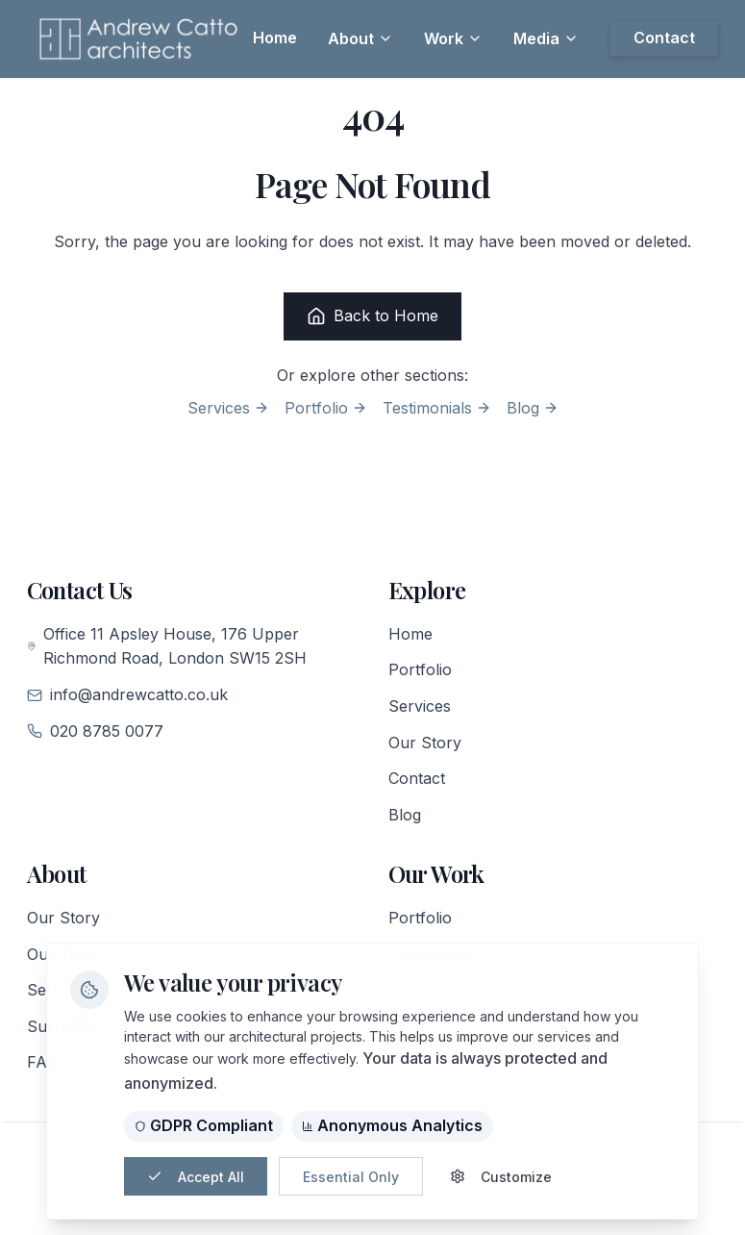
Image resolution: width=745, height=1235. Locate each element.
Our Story (424, 742)
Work (453, 38)
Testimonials (437, 407)
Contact (416, 778)
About (360, 38)
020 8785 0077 (95, 731)
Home (410, 633)
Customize (501, 1177)
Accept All (195, 1177)
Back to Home (372, 316)
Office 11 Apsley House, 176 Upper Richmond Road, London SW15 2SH (167, 646)
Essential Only (351, 1177)
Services (228, 407)
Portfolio (326, 407)
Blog (533, 407)
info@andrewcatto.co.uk (127, 694)
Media (546, 38)
